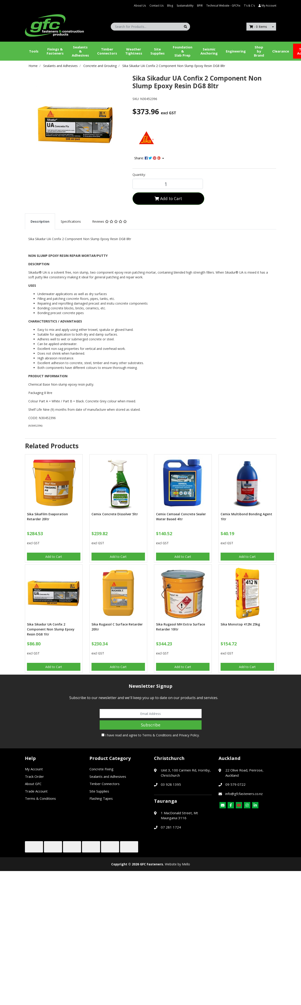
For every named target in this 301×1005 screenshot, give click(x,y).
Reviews (109, 221)
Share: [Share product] (147, 158)
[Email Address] (151, 713)
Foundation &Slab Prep (182, 51)
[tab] (40, 221)
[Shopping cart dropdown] (273, 27)
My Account (34, 769)
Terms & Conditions (157, 735)
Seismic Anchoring (209, 51)
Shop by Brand (259, 51)
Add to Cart (168, 198)
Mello (186, 864)
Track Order (34, 776)
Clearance (280, 51)
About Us (140, 5)
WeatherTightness (133, 51)
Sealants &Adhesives (80, 51)
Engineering (236, 51)
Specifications (71, 221)
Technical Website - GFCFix (223, 5)
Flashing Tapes (101, 798)
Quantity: (139, 174)
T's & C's (249, 5)
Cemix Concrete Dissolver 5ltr (115, 514)
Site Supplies (157, 51)
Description (40, 221)
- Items (258, 26)
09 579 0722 (235, 784)
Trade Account (36, 791)
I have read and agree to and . (150, 735)
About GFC (33, 783)
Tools (34, 51)
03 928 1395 (171, 784)
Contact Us (156, 5)
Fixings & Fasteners (55, 51)
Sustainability (185, 5)
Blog (170, 5)
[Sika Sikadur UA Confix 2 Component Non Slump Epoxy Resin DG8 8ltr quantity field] (167, 184)
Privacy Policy (189, 735)
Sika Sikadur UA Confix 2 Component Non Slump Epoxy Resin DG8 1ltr (51, 629)
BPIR (200, 5)
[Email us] (222, 805)
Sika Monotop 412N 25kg (240, 624)
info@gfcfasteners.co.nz (244, 793)
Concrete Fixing (101, 769)
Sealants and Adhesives (107, 776)
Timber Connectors (107, 51)
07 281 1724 (171, 827)
